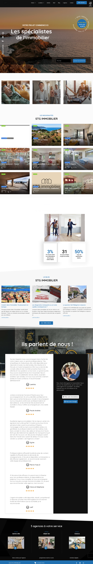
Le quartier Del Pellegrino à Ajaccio (74, 305)
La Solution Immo (40, 562)
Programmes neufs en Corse (46, 557)
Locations (41, 3)
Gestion (48, 2)
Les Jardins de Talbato (40, 140)
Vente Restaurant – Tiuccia (10, 164)
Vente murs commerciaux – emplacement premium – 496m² (52, 188)
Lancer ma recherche (79, 60)
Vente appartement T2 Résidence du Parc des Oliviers (18, 188)
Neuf (54, 2)
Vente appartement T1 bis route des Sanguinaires (49, 164)
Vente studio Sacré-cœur (73, 140)
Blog (59, 2)
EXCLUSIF (4, 138)
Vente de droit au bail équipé (10, 140)
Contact (71, 2)
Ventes (33, 3)
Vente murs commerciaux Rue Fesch (77, 188)
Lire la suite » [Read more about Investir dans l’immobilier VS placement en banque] (5, 317)
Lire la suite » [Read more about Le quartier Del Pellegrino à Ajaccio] (66, 315)
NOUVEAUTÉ (10, 138)
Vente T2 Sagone (70, 164)
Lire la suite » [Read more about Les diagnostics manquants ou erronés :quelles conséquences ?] (36, 317)
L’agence (65, 2)
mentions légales (74, 557)
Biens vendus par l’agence (19, 557)
